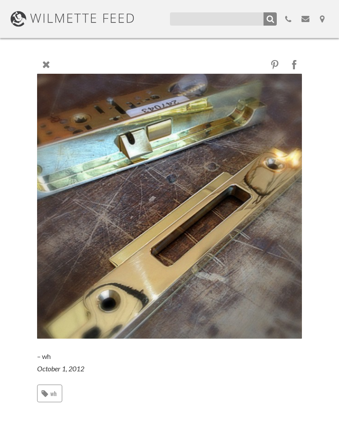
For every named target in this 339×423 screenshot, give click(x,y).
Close (46, 64)
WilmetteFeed (72, 19)
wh (53, 393)
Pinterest (275, 64)
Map (322, 19)
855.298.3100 (288, 19)
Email (305, 19)
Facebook (294, 64)
